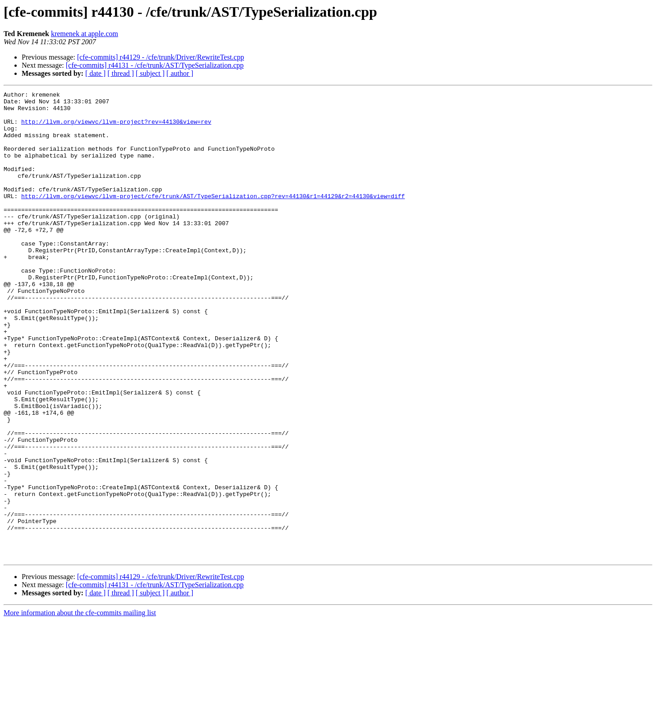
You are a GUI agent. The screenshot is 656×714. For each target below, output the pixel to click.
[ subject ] (150, 73)
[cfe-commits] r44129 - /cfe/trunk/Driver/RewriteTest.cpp (160, 57)
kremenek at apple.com (84, 33)
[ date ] (95, 73)
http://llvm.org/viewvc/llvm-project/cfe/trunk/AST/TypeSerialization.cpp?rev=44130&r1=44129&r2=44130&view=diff (213, 217)
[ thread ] (120, 73)
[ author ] (180, 73)
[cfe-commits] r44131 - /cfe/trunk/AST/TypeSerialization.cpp (155, 65)
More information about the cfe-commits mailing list (80, 706)
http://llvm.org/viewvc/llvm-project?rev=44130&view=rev (116, 128)
